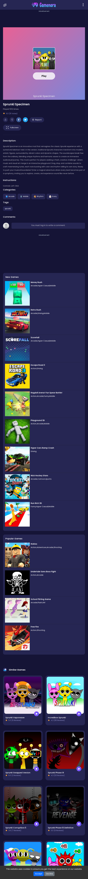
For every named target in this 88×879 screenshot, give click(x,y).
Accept (38, 873)
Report (37, 119)
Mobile (23, 196)
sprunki (8, 208)
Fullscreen (12, 127)
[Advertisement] (44, 18)
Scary (52, 196)
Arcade (10, 196)
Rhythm (38, 196)
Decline (49, 873)
